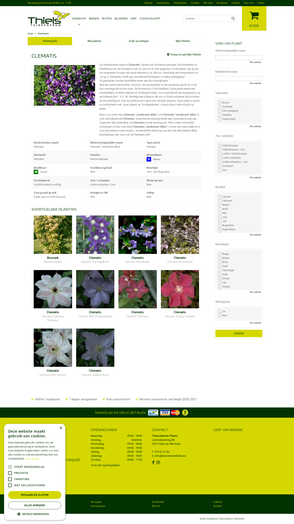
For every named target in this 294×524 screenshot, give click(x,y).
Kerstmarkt (158, 502)
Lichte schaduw (229, 157)
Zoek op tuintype (139, 41)
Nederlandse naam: (226, 71)
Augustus (226, 225)
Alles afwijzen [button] (34, 505)
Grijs (223, 274)
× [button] (60, 428)
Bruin (223, 262)
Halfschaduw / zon (231, 149)
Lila (222, 282)
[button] (34, 514)
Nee (222, 315)
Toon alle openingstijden (105, 465)
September (226, 229)
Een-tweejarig (228, 110)
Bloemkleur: (222, 244)
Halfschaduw (228, 145)
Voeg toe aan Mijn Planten (186, 54)
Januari (224, 196)
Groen (223, 278)
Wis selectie (255, 62)
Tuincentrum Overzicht (231, 518)
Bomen (156, 506)
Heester (225, 114)
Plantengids (50, 41)
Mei (222, 213)
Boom (223, 102)
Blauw (223, 258)
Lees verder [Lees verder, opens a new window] (32, 458)
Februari (225, 200)
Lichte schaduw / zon (233, 161)
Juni (222, 217)
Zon (222, 170)
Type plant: (221, 92)
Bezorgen (96, 502)
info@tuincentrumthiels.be (170, 455)
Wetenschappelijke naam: (230, 50)
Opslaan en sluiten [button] (35, 495)
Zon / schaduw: (224, 135)
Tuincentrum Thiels (164, 435)
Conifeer (225, 106)
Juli (222, 221)
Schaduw (225, 166)
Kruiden (217, 506)
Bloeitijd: (220, 187)
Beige (223, 253)
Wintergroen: (223, 301)
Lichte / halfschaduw (232, 153)
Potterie (217, 502)
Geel (223, 266)
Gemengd (226, 270)
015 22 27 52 (162, 451)
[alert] (34, 472)
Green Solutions (208, 518)
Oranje (224, 286)
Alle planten (94, 41)
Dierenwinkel (98, 506)
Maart (223, 204)
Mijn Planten (183, 41)
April (223, 209)
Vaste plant (227, 119)
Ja (221, 311)
